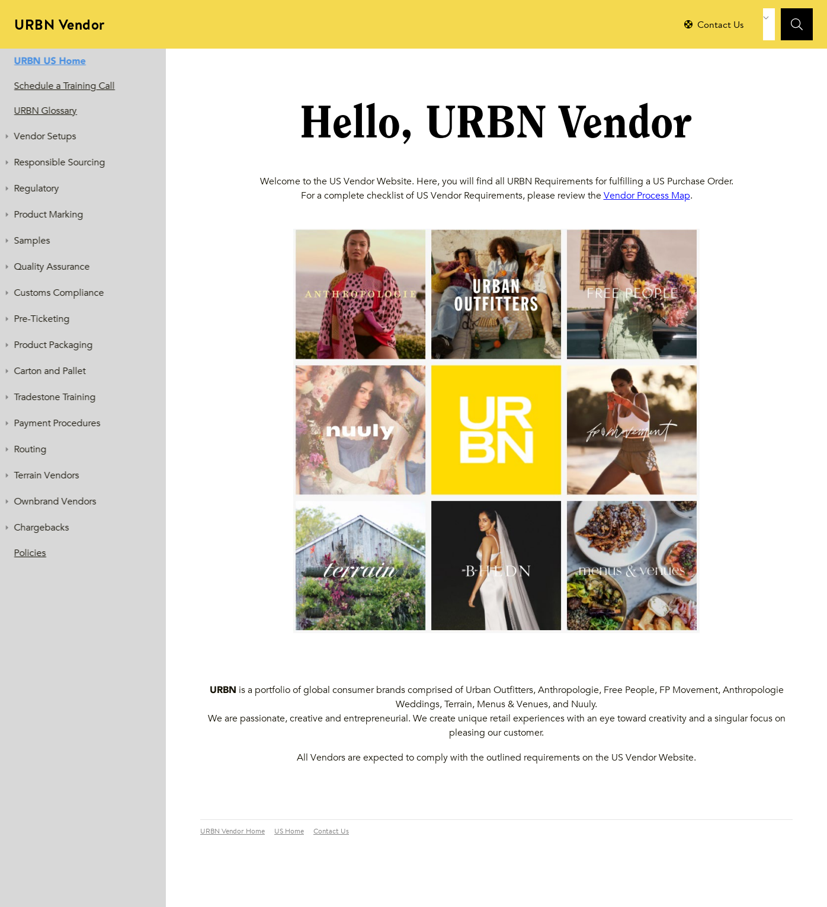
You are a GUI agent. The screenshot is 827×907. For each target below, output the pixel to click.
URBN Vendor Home (232, 831)
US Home (289, 831)
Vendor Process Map (647, 195)
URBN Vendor (59, 26)
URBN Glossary (45, 110)
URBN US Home (50, 60)
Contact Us (331, 831)
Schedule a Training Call (64, 85)
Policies (30, 553)
